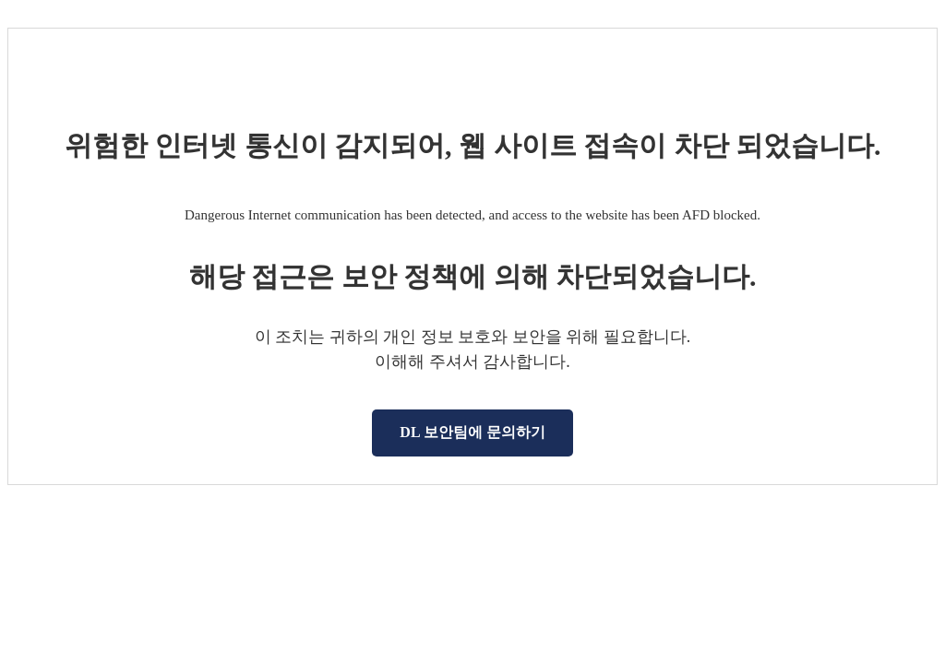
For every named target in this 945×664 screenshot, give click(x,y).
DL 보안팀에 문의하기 (472, 432)
